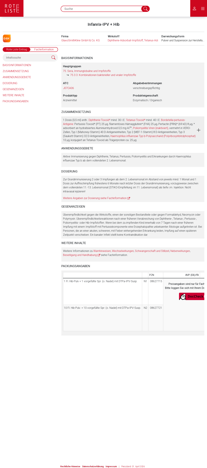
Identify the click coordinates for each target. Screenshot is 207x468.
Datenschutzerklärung (93, 466)
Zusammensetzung (16, 71)
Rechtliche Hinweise (70, 466)
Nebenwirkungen (180, 251)
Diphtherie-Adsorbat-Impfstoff (125, 40)
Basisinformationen (17, 65)
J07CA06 (68, 88)
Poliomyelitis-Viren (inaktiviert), (151, 128)
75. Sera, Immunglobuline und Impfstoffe (87, 71)
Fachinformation (44, 49)
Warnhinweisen (102, 251)
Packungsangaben (15, 101)
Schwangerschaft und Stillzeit (152, 251)
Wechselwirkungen (123, 251)
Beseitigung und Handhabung (80, 255)
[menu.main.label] (203, 8)
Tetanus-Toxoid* (135, 120)
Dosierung (10, 83)
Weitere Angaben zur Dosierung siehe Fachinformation (95, 198)
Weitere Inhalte (13, 95)
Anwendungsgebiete (17, 77)
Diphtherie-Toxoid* (99, 120)
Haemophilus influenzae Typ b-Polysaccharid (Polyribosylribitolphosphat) (153, 136)
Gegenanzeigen (13, 89)
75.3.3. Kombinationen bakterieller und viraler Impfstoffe (103, 75)
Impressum (111, 466)
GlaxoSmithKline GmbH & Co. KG (80, 40)
